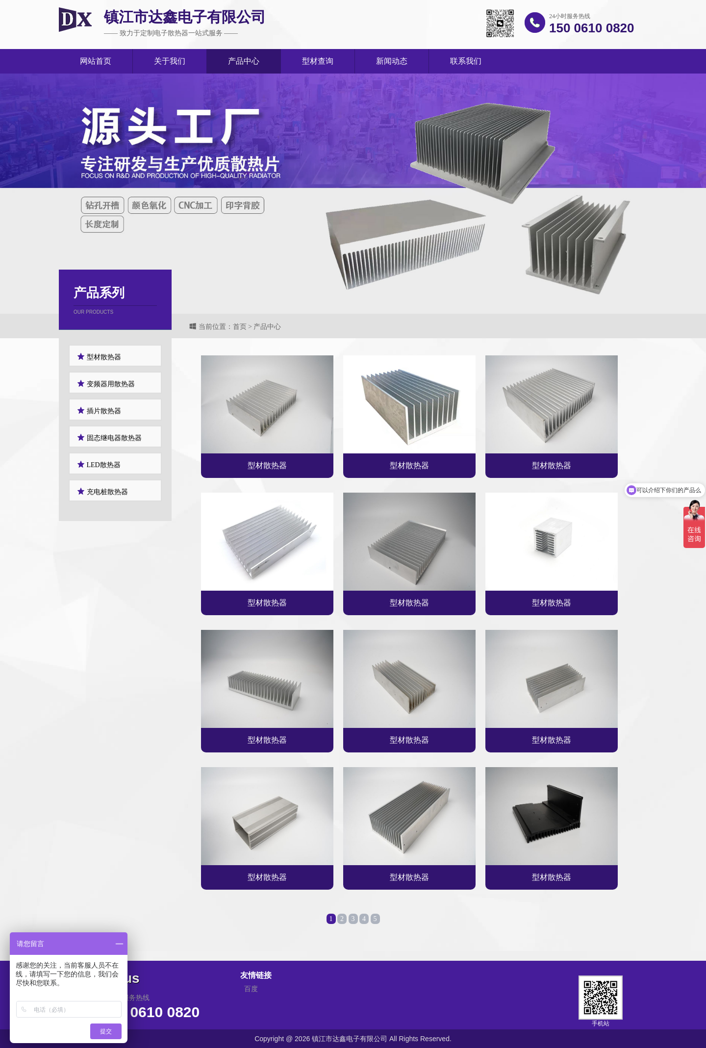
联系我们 (465, 61)
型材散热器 (99, 356)
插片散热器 (99, 410)
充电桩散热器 (102, 491)
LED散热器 (99, 464)
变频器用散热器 (106, 383)
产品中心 (243, 61)
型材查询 (317, 61)
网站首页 (95, 61)
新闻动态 (391, 61)
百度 (251, 1025)
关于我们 (169, 61)
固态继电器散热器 (109, 437)
